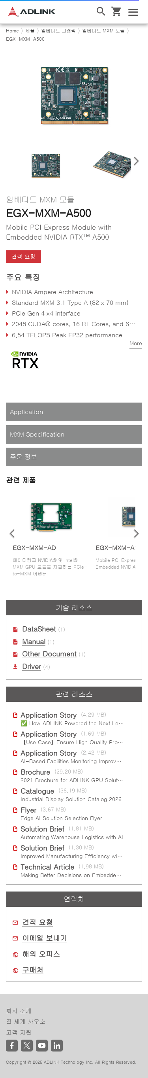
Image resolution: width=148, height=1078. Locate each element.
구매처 (32, 970)
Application (26, 412)
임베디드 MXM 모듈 (103, 30)
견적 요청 (23, 256)
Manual (33, 641)
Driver (31, 666)
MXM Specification (37, 434)
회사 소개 (19, 1011)
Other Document (49, 654)
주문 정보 (23, 457)
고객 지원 (19, 1032)
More (135, 343)
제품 (30, 30)
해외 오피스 (41, 954)
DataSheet (39, 629)
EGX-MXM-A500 (25, 39)
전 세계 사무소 (25, 1022)
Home (12, 30)
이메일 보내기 (44, 938)
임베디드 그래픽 (58, 30)
